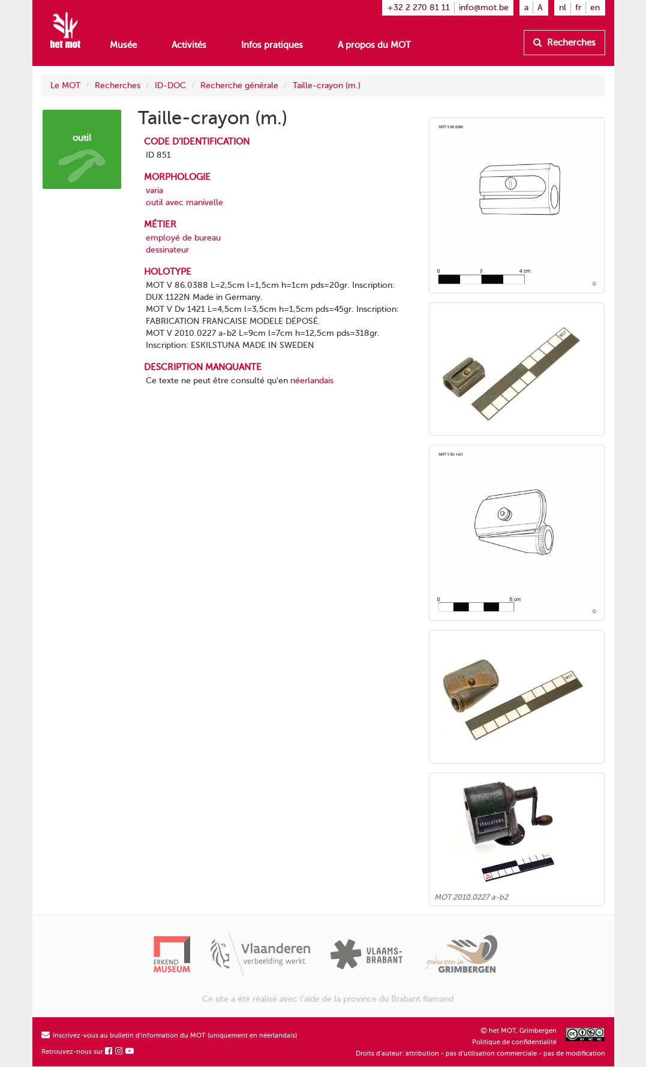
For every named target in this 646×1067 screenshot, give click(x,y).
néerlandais (311, 380)
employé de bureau (183, 237)
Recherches (564, 42)
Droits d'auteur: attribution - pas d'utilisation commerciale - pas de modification (480, 1053)
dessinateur (167, 249)
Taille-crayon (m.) (326, 85)
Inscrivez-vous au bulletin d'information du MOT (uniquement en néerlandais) (169, 1035)
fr (578, 7)
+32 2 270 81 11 (418, 7)
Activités (189, 45)
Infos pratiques (272, 45)
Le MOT (65, 85)
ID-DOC (170, 85)
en (595, 7)
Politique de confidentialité (514, 1042)
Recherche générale (239, 85)
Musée (123, 45)
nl (562, 7)
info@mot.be (484, 7)
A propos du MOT (374, 45)
